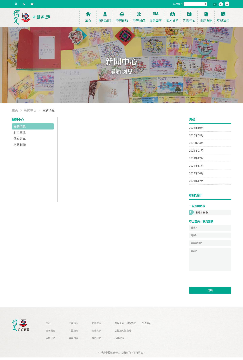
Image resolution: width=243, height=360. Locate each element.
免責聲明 (146, 323)
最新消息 (20, 126)
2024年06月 (196, 173)
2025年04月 (196, 143)
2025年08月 (196, 135)
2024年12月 (196, 158)
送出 (210, 290)
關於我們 (50, 338)
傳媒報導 (20, 138)
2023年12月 (196, 181)
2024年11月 (196, 166)
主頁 (48, 323)
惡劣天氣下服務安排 (125, 323)
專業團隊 (73, 338)
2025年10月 (196, 128)
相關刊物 (20, 144)
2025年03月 (196, 150)
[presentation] (214, 278)
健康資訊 (96, 330)
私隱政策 (119, 338)
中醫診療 (73, 323)
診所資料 (96, 323)
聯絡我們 (96, 338)
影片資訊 (20, 132)
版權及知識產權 (123, 330)
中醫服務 (73, 330)
